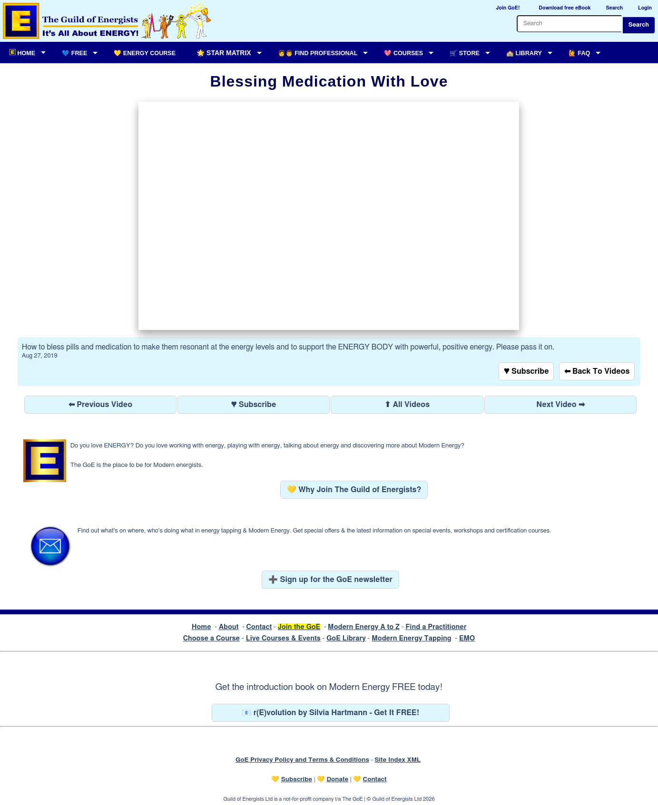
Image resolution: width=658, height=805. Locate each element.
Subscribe (296, 779)
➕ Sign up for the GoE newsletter (330, 579)
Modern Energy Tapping (411, 638)
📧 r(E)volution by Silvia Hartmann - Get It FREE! (330, 713)
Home (201, 626)
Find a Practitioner (435, 626)
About (229, 626)
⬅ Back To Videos (597, 371)
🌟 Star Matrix (223, 53)
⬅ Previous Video (100, 404)
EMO (467, 638)
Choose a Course (211, 638)
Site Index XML (397, 760)
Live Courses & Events (283, 638)
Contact (259, 626)
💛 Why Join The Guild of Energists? (354, 490)
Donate (337, 779)
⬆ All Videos (407, 404)
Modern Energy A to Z (364, 626)
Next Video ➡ (560, 404)
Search (639, 25)
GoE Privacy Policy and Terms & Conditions (302, 760)
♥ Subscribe (526, 371)
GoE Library (346, 638)
